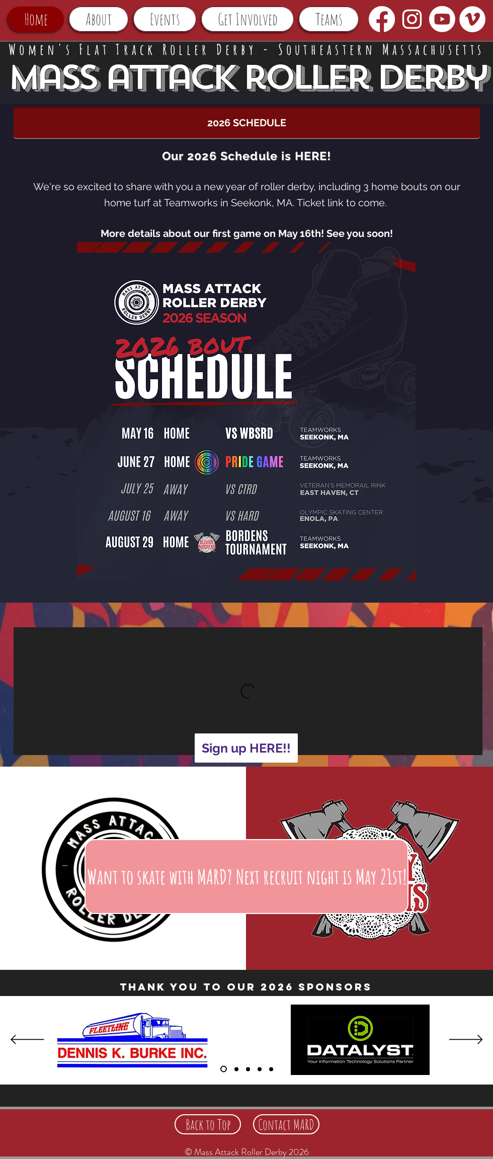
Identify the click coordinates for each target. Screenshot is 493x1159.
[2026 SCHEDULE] (247, 123)
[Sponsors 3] (248, 1069)
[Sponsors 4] (271, 1069)
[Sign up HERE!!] (246, 748)
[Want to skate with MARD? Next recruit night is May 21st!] (246, 876)
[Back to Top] (208, 1124)
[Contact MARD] (286, 1124)
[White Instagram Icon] (412, 19)
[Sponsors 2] (236, 1069)
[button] (98, 19)
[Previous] (27, 1040)
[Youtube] (442, 19)
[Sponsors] (223, 1069)
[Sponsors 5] (260, 1069)
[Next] (466, 1040)
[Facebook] (382, 19)
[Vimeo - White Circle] (472, 19)
